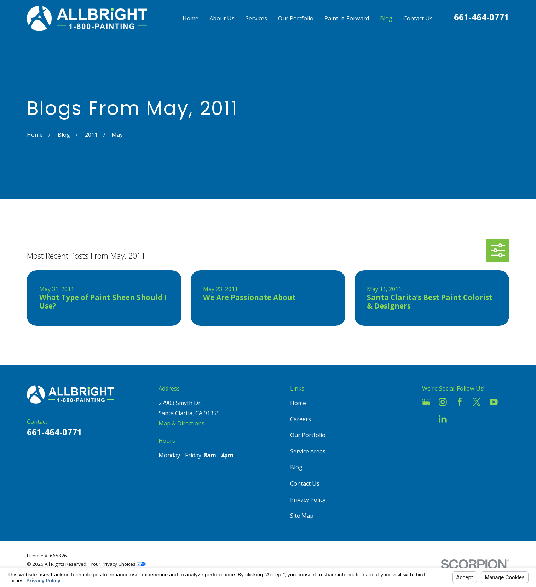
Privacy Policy (307, 500)
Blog (296, 467)
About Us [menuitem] (222, 18)
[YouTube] (494, 402)
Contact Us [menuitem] (418, 18)
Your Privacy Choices (118, 564)
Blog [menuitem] (386, 18)
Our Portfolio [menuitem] (295, 18)
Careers (300, 419)
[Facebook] (460, 402)
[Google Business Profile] (426, 402)
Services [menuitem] (256, 18)
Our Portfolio (307, 435)
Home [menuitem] (190, 18)
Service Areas (307, 451)
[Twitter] (477, 402)
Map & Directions (181, 423)
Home (298, 403)
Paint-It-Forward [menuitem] (346, 18)
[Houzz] (426, 419)
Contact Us (304, 483)
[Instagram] (443, 402)
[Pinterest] (460, 419)
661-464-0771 (481, 17)
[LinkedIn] (443, 419)
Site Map (301, 516)
